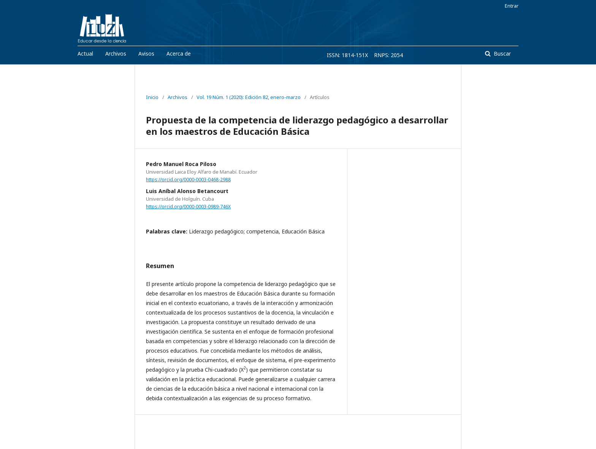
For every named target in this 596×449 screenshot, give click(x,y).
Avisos (146, 53)
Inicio (152, 97)
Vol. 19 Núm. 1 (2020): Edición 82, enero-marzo (249, 97)
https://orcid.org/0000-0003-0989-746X (188, 206)
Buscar (501, 53)
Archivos (115, 53)
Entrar (511, 5)
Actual (85, 53)
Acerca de (178, 53)
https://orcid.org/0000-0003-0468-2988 (188, 179)
